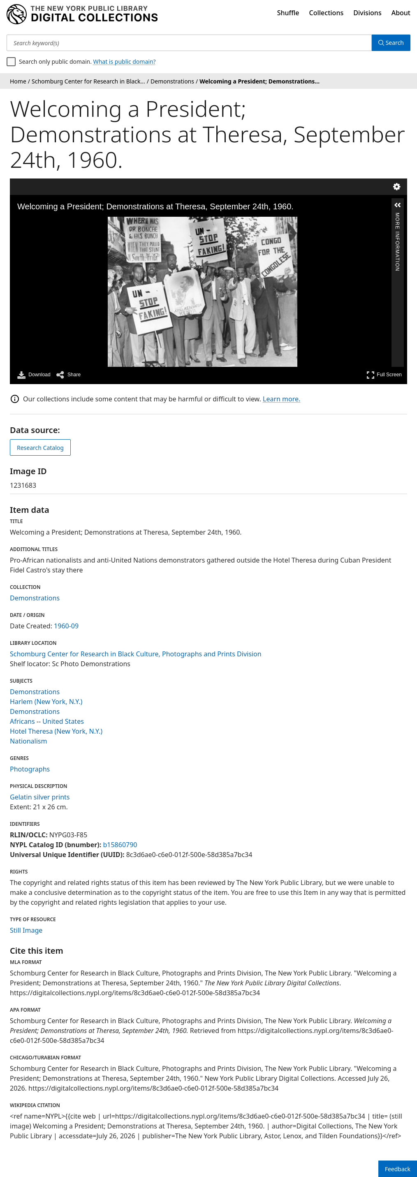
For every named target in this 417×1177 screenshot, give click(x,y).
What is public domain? (124, 61)
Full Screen (384, 374)
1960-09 (66, 625)
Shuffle (288, 12)
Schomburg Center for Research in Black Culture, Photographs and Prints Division (136, 653)
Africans (22, 721)
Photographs (30, 769)
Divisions (367, 12)
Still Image (26, 930)
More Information (397, 216)
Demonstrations (35, 597)
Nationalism (28, 741)
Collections (326, 12)
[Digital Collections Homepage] (82, 14)
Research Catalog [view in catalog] (40, 448)
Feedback (397, 1169)
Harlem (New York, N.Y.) (46, 701)
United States (63, 721)
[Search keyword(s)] (189, 43)
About (401, 12)
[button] (398, 205)
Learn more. (281, 398)
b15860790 (120, 844)
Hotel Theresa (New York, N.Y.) (56, 731)
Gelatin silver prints (40, 797)
